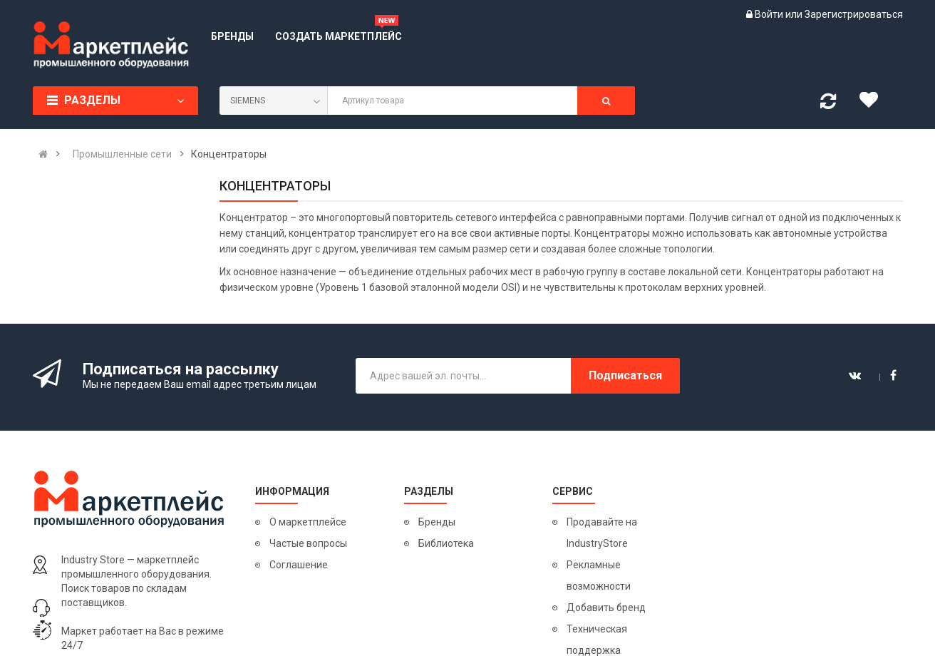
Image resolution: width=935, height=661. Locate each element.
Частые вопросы (308, 543)
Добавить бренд (606, 607)
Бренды (436, 522)
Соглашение (298, 564)
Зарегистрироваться (854, 14)
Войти (770, 14)
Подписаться (625, 375)
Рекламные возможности (599, 575)
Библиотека (446, 543)
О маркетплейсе (307, 522)
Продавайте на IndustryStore (602, 532)
